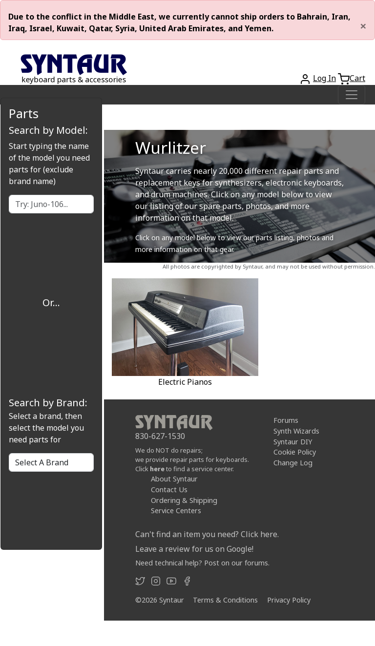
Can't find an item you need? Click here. (207, 534)
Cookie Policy (294, 452)
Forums (285, 420)
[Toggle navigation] (351, 94)
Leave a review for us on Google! (194, 548)
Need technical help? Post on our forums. (202, 562)
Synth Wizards (296, 431)
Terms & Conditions (225, 599)
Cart (357, 78)
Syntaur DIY (292, 441)
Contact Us (169, 489)
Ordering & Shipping (184, 499)
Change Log (292, 462)
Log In (324, 78)
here (157, 468)
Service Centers (176, 510)
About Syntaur (174, 478)
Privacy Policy (289, 599)
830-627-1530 (160, 436)
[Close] (363, 26)
